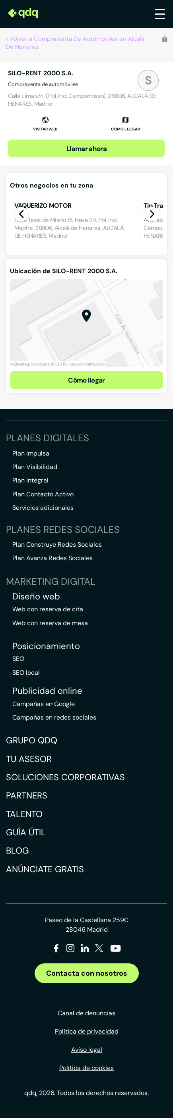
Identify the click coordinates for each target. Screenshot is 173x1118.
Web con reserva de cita (47, 609)
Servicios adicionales (43, 507)
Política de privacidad (87, 1031)
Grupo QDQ (31, 740)
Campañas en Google (43, 704)
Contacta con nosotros (86, 973)
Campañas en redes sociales (54, 717)
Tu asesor (29, 759)
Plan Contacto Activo (43, 494)
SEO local (26, 672)
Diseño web (36, 597)
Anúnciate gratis (45, 869)
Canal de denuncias (86, 1013)
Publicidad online (47, 691)
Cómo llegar (86, 380)
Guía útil (26, 832)
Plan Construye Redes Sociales (57, 544)
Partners (26, 795)
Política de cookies (86, 1068)
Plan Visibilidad (34, 467)
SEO (18, 659)
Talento (24, 814)
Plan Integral (30, 480)
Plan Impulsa (30, 453)
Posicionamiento (46, 646)
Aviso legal (86, 1049)
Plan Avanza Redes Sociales (52, 558)
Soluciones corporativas (65, 777)
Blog (17, 850)
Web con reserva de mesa (50, 623)
